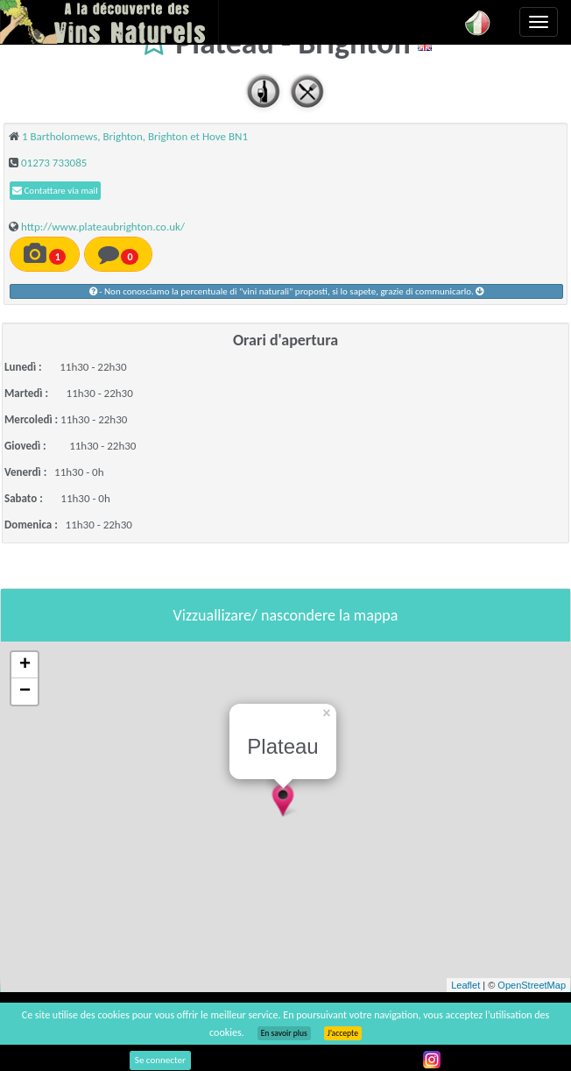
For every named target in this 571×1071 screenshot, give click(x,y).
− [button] (25, 691)
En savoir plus (284, 1033)
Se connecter (160, 1060)
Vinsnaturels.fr (109, 22)
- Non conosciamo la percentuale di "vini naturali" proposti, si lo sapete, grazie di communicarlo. (286, 291)
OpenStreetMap (531, 985)
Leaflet (465, 985)
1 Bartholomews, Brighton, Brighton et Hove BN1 (135, 136)
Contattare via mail (55, 190)
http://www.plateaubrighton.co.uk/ (103, 226)
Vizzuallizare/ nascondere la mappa (285, 615)
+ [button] (25, 665)
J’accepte (343, 1033)
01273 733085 (54, 162)
